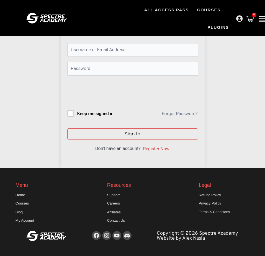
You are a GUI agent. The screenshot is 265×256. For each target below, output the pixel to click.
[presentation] (104, 94)
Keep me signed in (95, 113)
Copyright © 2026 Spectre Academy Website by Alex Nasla (197, 236)
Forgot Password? (180, 113)
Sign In (132, 133)
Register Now (156, 148)
